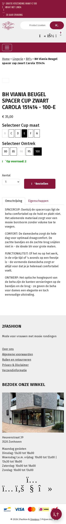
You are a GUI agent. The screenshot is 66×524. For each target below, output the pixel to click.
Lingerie (17, 59)
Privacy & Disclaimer (15, 365)
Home (6, 59)
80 (5, 151)
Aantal (6, 175)
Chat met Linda (11, 7)
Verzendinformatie (14, 370)
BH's (29, 59)
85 (13, 151)
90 (21, 151)
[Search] (38, 25)
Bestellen (39, 183)
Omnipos (34, 519)
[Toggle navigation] (7, 47)
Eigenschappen (38, 201)
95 (29, 151)
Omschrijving (13, 201)
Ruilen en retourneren (16, 359)
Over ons (8, 349)
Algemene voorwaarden (17, 354)
